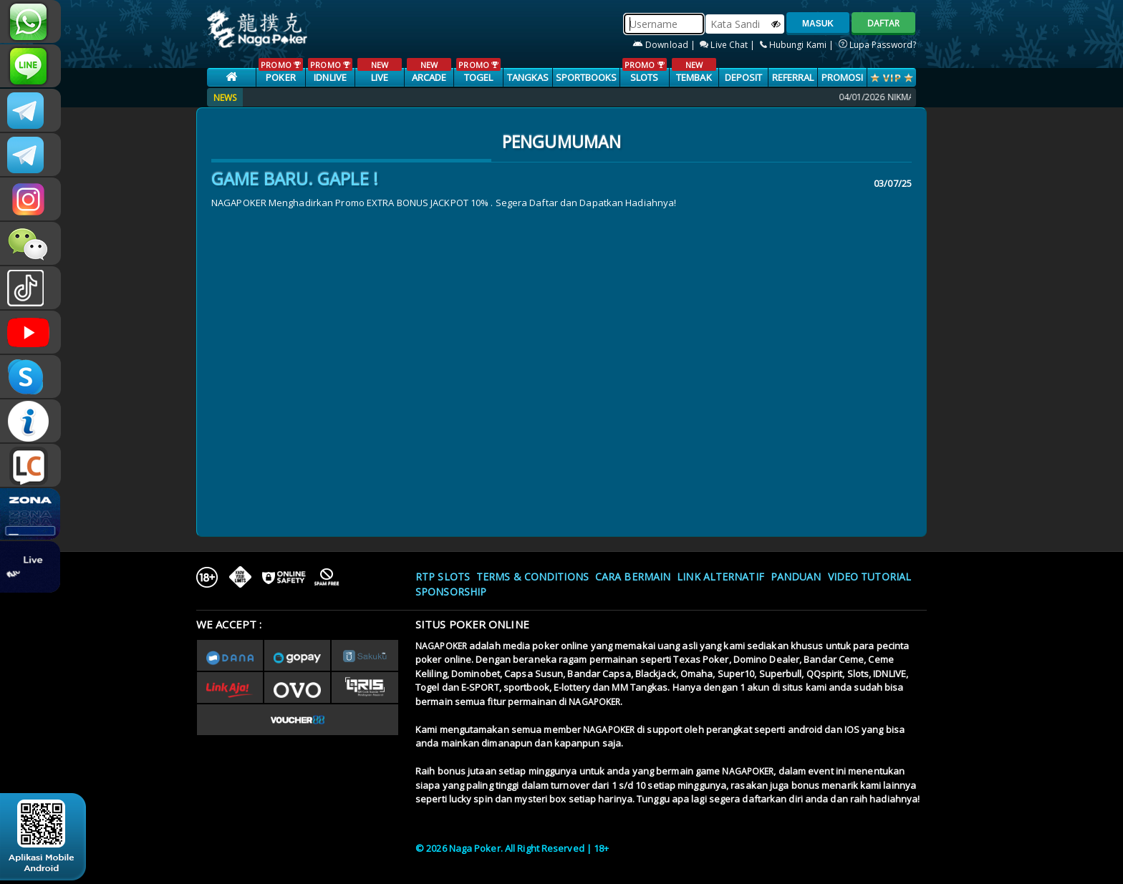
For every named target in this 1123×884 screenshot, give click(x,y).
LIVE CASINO (379, 78)
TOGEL (478, 71)
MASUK (818, 24)
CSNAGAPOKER (30, 65)
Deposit (744, 77)
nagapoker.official (30, 199)
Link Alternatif (720, 576)
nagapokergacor (30, 154)
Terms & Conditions (532, 576)
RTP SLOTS (442, 576)
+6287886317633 (30, 21)
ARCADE (428, 71)
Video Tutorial (869, 576)
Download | (665, 45)
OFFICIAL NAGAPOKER (30, 376)
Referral (793, 77)
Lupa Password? (878, 45)
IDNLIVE (330, 71)
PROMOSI (842, 77)
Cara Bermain (632, 576)
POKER (280, 71)
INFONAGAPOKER (30, 420)
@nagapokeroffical (30, 287)
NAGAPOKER (441, 646)
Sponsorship (450, 591)
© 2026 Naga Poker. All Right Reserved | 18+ (512, 848)
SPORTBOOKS (586, 77)
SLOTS (644, 71)
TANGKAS (528, 77)
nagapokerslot (30, 110)
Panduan (796, 576)
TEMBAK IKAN (693, 78)
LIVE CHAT (30, 465)
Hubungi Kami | (798, 45)
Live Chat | (728, 45)
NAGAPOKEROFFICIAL (30, 332)
